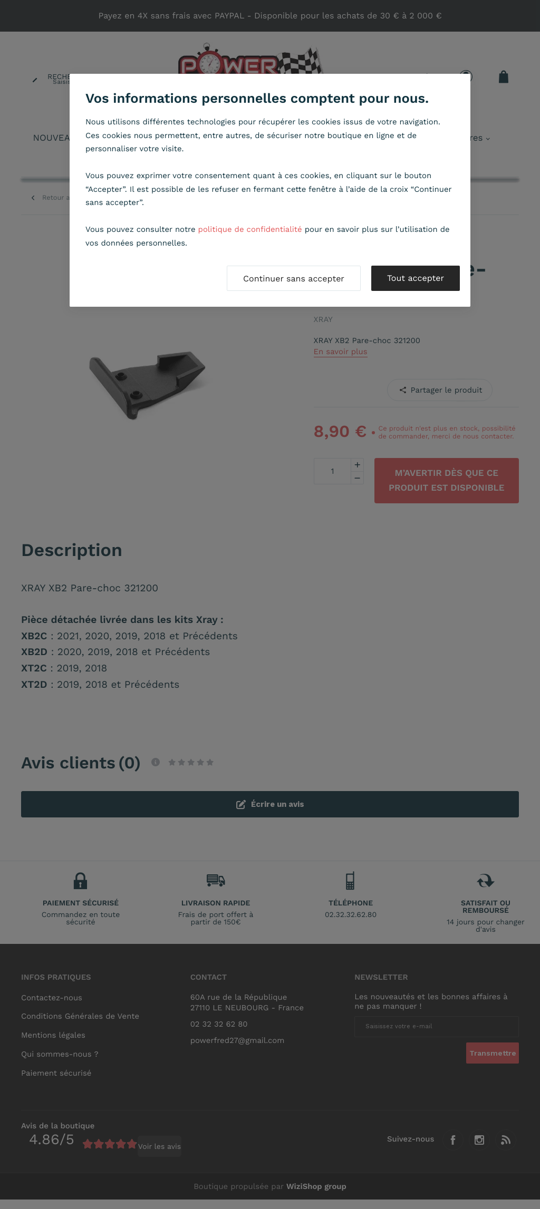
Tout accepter (415, 278)
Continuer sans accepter (293, 279)
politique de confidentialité (250, 229)
